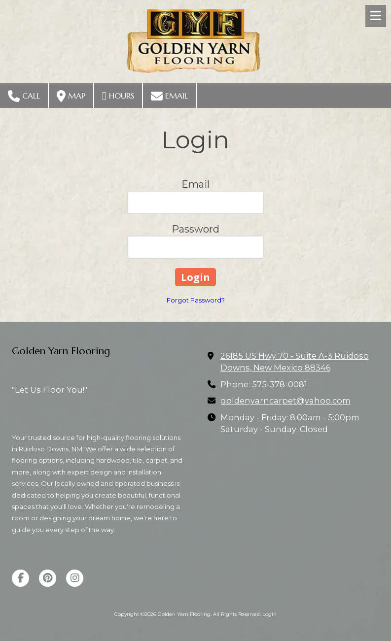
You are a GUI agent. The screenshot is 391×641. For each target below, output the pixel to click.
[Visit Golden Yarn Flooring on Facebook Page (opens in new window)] (20, 578)
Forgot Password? (196, 300)
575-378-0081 (279, 384)
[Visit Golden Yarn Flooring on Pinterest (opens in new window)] (47, 578)
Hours (118, 96)
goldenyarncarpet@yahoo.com (285, 400)
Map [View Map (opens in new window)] (71, 96)
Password (195, 229)
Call (24, 96)
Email (169, 96)
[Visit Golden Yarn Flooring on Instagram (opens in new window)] (74, 578)
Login (269, 614)
